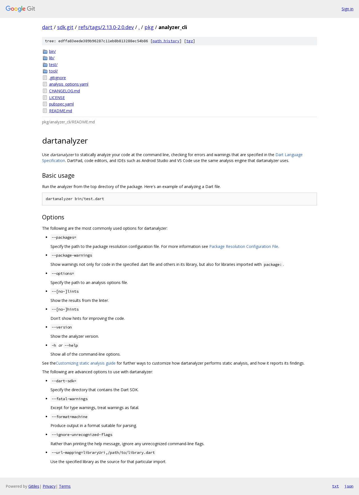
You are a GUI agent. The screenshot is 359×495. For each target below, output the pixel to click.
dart (47, 27)
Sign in (347, 8)
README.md (60, 110)
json (348, 486)
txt (335, 486)
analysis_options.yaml (68, 84)
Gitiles (33, 486)
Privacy (49, 486)
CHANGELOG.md (64, 90)
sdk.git (65, 27)
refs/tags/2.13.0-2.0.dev (106, 27)
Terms (65, 486)
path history (166, 41)
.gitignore (57, 77)
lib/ (51, 57)
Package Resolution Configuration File (243, 246)
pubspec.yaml (61, 104)
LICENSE (57, 97)
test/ (53, 64)
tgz (189, 41)
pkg (149, 27)
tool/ (53, 71)
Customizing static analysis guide (86, 363)
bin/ (52, 51)
